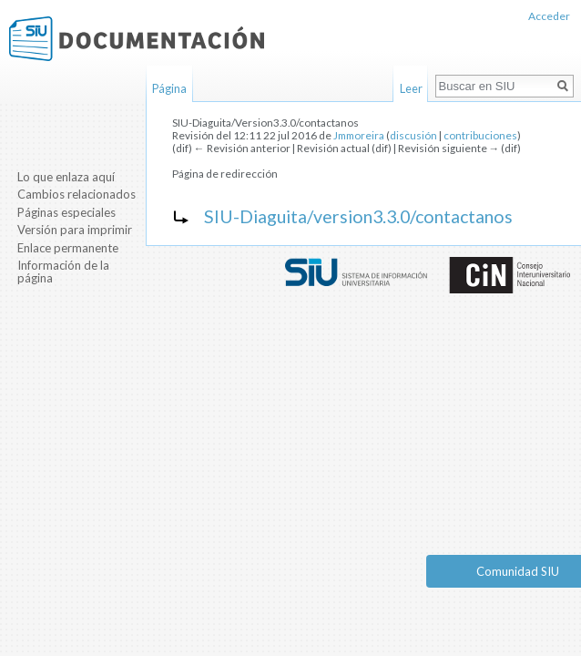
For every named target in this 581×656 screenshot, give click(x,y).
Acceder (549, 16)
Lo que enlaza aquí (66, 176)
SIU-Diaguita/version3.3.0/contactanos (358, 216)
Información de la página (63, 271)
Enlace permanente (67, 248)
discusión (413, 135)
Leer (411, 88)
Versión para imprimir (74, 229)
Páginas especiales (66, 212)
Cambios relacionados (76, 194)
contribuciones (480, 135)
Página (169, 88)
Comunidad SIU (517, 571)
